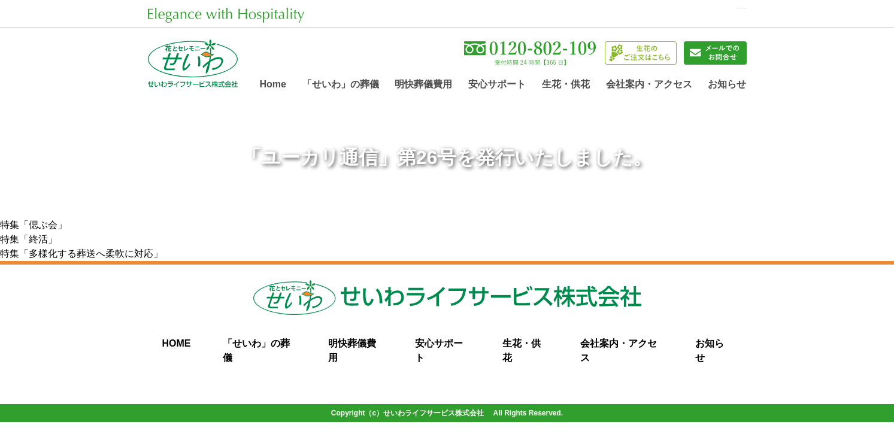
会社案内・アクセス (649, 86)
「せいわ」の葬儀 (340, 86)
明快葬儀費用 (423, 86)
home (273, 86)
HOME (176, 346)
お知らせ (727, 86)
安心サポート (497, 86)
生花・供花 (566, 86)
